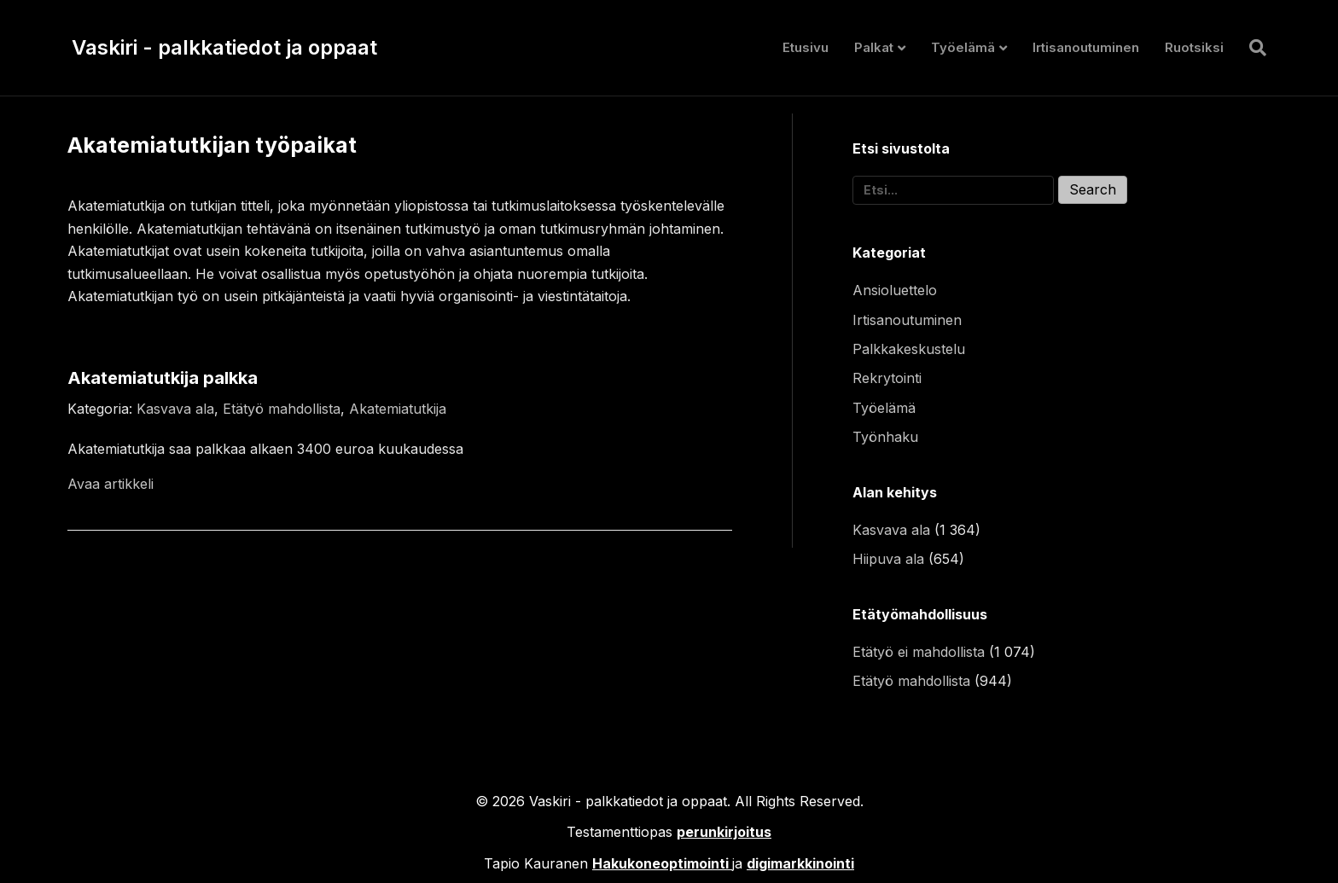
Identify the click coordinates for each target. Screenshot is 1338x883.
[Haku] (1251, 47)
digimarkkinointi (800, 863)
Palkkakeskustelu (908, 348)
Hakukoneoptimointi (660, 863)
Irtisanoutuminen (1086, 47)
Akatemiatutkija (397, 408)
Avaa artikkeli (110, 483)
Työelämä (963, 47)
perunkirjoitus (724, 831)
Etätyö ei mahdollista (918, 651)
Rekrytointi (887, 377)
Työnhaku (885, 436)
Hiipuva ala (888, 558)
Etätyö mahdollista (281, 408)
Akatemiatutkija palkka (162, 378)
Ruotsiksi (1194, 47)
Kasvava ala (175, 408)
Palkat (873, 47)
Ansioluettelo (894, 290)
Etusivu (805, 47)
